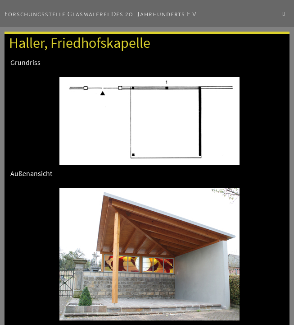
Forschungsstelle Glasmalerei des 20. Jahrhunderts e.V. (101, 14)
